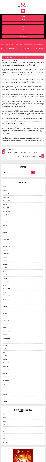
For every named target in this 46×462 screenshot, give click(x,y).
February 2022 (6, 363)
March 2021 (5, 401)
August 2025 (6, 215)
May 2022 (5, 352)
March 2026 (5, 190)
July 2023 (5, 303)
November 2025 (6, 204)
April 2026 (5, 186)
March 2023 (5, 317)
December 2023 (6, 285)
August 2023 (6, 299)
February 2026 (6, 194)
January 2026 (6, 197)
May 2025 (5, 225)
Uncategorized (6, 442)
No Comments (24, 57)
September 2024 (6, 253)
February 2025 (6, 236)
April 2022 (5, 356)
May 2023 (5, 310)
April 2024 (5, 271)
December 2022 (6, 327)
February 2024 (6, 278)
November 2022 (6, 331)
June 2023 (5, 306)
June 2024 (5, 264)
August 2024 (6, 257)
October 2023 (6, 292)
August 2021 (6, 384)
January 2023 (6, 324)
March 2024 (5, 275)
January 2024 (6, 282)
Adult (4, 414)
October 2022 (6, 334)
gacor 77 (17, 110)
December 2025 (6, 201)
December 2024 (6, 243)
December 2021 (6, 370)
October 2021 (6, 377)
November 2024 (6, 246)
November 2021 (6, 373)
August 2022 (6, 342)
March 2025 (5, 232)
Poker (23, 26)
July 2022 (5, 345)
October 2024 (6, 250)
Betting (23, 23)
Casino (23, 16)
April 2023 (5, 313)
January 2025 (6, 239)
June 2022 (5, 348)
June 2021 (5, 391)
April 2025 (5, 229)
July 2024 (5, 260)
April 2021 (5, 398)
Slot (23, 29)
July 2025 (5, 218)
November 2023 (6, 289)
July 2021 (5, 387)
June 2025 (5, 222)
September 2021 (6, 380)
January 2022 (6, 366)
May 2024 (5, 268)
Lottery (23, 33)
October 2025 (6, 208)
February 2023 (6, 320)
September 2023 (6, 296)
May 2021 (5, 394)
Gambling (23, 19)
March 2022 (5, 359)
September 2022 (6, 338)
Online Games (23, 36)
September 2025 (6, 211)
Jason (6, 57)
